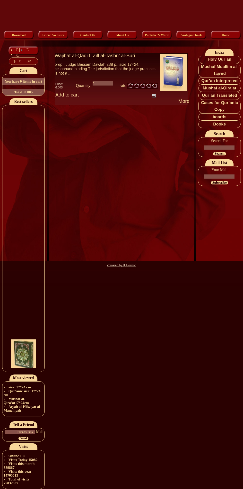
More (184, 101)
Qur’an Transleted (219, 95)
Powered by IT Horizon (121, 265)
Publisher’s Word (156, 35)
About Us (122, 35)
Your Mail (220, 170)
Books (219, 124)
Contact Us (87, 35)
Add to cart (67, 94)
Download (19, 35)
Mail (39, 432)
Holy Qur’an (219, 59)
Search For (219, 141)
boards (219, 117)
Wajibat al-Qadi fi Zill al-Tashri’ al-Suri (95, 55)
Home (226, 35)
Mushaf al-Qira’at (219, 88)
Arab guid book (191, 35)
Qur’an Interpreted (219, 80)
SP (28, 61)
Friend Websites (53, 35)
